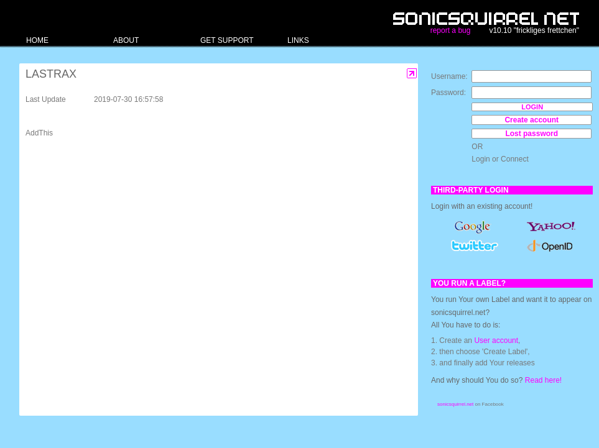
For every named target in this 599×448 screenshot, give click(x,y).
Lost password (531, 133)
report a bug (450, 30)
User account (496, 340)
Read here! (543, 380)
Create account (531, 120)
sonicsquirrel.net (455, 404)
